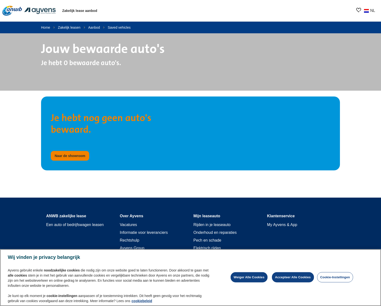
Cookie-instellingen (335, 278)
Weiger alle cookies (249, 278)
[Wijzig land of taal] (369, 11)
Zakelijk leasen (69, 27)
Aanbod (94, 27)
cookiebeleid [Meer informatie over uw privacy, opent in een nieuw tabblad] (141, 301)
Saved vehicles (119, 27)
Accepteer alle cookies (293, 278)
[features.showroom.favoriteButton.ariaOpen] (359, 10)
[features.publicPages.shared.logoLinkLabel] (29, 10)
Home (45, 27)
